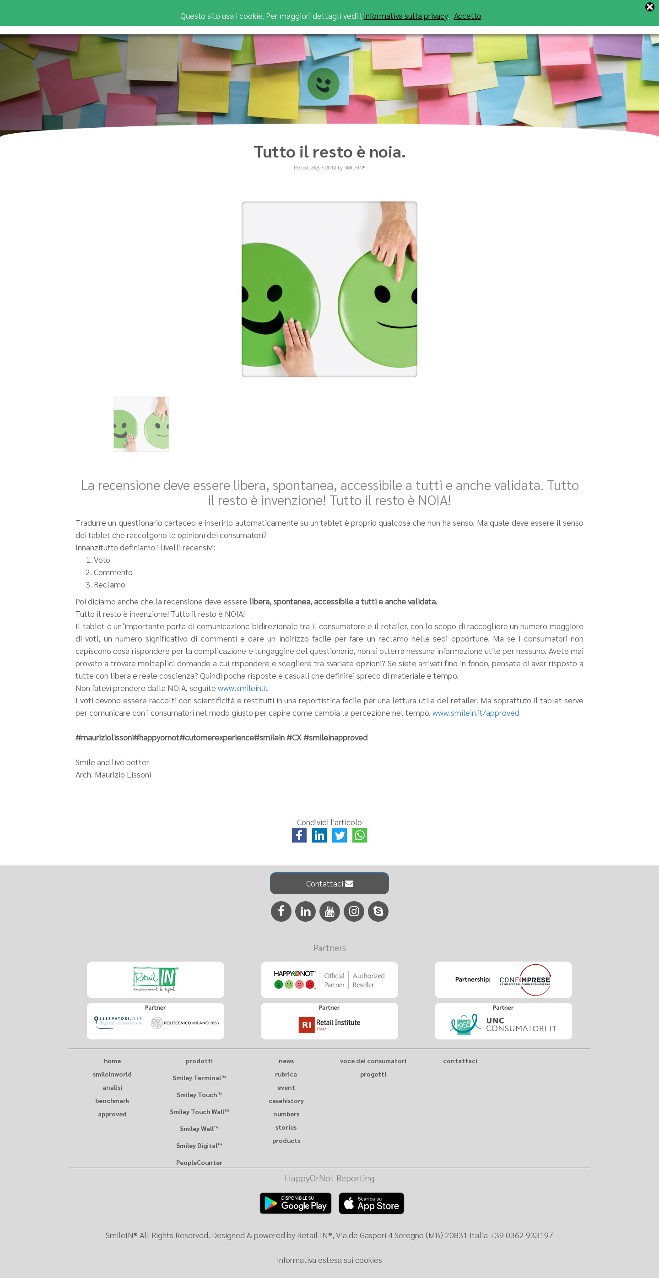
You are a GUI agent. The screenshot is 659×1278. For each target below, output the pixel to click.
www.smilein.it (243, 687)
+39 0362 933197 (521, 1234)
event (286, 1087)
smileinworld (112, 1074)
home (112, 1060)
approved (112, 1113)
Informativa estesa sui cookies (329, 1259)
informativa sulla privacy (406, 15)
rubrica (286, 1074)
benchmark (112, 1100)
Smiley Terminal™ (199, 1077)
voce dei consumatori (373, 1060)
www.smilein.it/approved (475, 712)
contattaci (460, 1060)
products (286, 1140)
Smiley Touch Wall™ (199, 1111)
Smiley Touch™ (199, 1094)
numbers (286, 1113)
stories (286, 1127)
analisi (112, 1087)
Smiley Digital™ (199, 1145)
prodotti (199, 1060)
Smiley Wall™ (199, 1128)
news (286, 1060)
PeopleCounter (199, 1162)
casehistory (286, 1100)
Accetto (467, 15)
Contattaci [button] (329, 883)
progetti (373, 1074)
